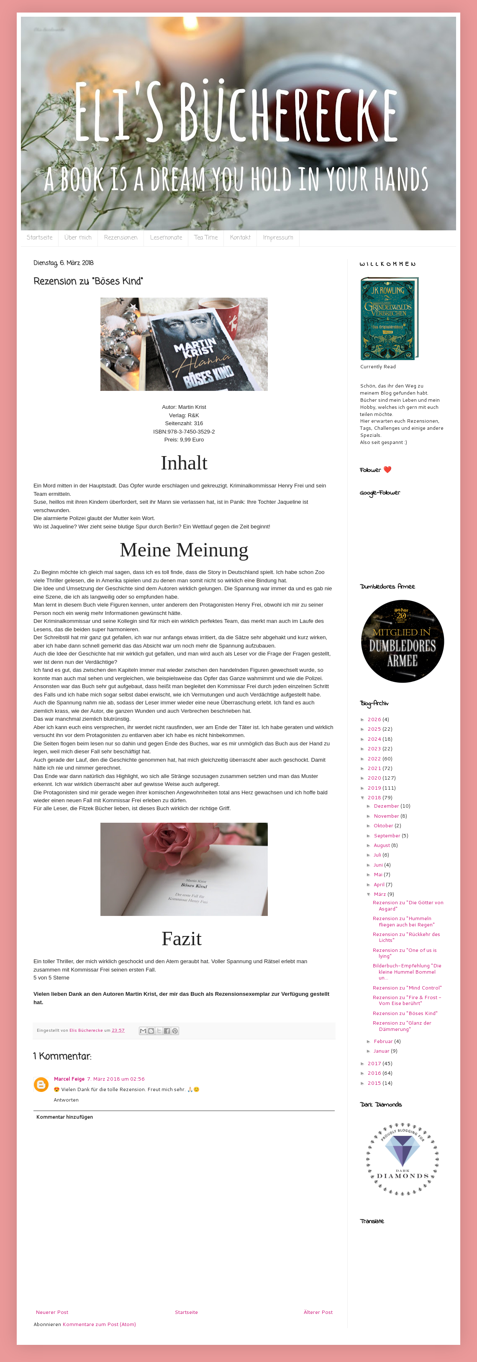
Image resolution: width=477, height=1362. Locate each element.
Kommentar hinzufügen (64, 1116)
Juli (378, 854)
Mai (379, 874)
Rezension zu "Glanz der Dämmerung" (401, 1025)
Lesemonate (166, 238)
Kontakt (240, 238)
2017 (375, 1063)
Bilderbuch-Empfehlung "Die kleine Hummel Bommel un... (406, 971)
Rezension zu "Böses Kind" (405, 1013)
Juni (379, 864)
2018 (375, 797)
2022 (375, 758)
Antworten (66, 1099)
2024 (375, 738)
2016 (375, 1072)
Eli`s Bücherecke (48, 29)
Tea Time (206, 238)
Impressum (278, 238)
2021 (375, 768)
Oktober (384, 825)
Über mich (78, 238)
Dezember (387, 805)
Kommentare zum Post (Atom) (99, 1324)
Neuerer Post (52, 1312)
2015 (375, 1083)
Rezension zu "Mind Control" (407, 987)
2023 (375, 748)
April (380, 884)
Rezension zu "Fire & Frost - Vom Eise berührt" (406, 1000)
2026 (375, 719)
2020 (375, 777)
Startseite (39, 238)
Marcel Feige (69, 1078)
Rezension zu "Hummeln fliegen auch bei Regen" (403, 921)
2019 (375, 787)
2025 (375, 728)
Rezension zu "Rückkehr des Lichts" (406, 937)
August (382, 845)
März (380, 894)
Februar (384, 1041)
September (388, 835)
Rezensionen (121, 238)
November (387, 815)
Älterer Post (318, 1312)
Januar (382, 1050)
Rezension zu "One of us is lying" (404, 952)
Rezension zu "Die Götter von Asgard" (408, 905)
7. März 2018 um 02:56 (116, 1078)
